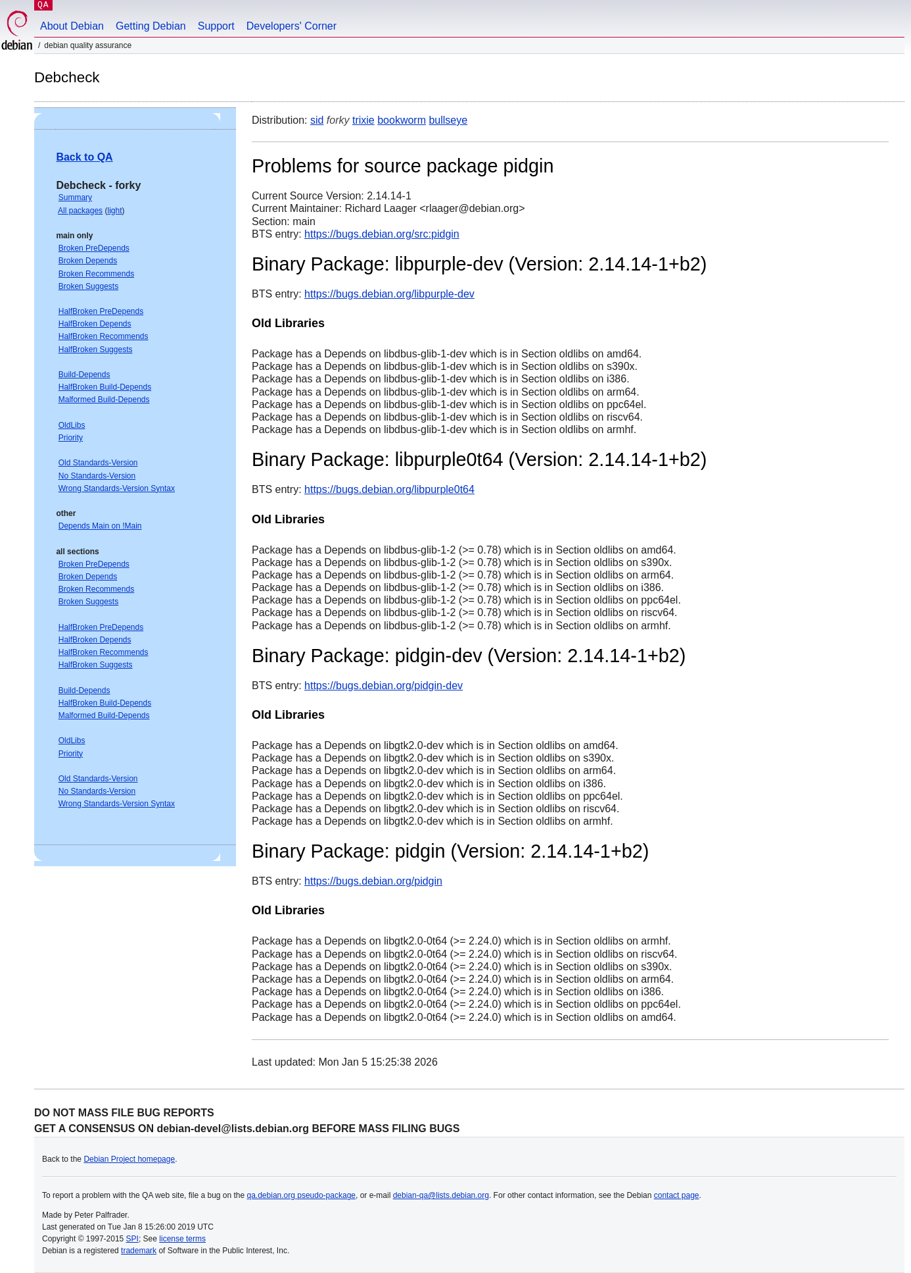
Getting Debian (151, 26)
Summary (75, 197)
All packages (80, 210)
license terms (182, 1238)
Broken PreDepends (93, 248)
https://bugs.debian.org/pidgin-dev (383, 685)
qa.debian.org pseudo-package (301, 1195)
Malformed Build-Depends (104, 399)
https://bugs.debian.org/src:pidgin (381, 234)
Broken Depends (87, 260)
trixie (363, 120)
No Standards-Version (96, 476)
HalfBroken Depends (94, 323)
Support (216, 26)
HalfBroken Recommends (103, 336)
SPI (132, 1238)
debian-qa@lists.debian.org (441, 1195)
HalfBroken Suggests (95, 349)
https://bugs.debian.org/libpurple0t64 (389, 489)
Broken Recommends (96, 273)
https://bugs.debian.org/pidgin (373, 881)
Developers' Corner (291, 26)
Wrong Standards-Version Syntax (116, 488)
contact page (676, 1195)
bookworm (401, 120)
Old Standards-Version (98, 462)
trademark (138, 1250)
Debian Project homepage (129, 1159)
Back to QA (84, 157)
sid (316, 120)
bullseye (448, 120)
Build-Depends (84, 374)
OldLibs (71, 425)
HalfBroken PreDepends (100, 311)
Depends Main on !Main (100, 526)
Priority (70, 437)
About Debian (72, 26)
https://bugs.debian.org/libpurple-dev (389, 293)
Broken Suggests (88, 286)
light (114, 210)
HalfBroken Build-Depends (104, 387)
